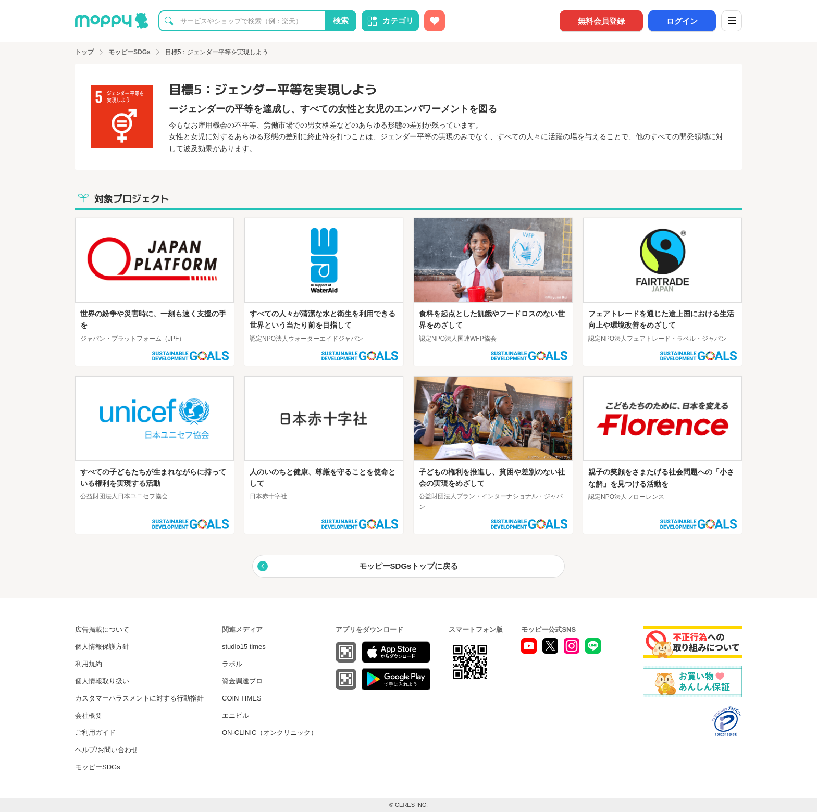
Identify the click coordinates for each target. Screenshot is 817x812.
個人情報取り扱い (102, 681)
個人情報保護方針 (102, 647)
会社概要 (88, 715)
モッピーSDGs (97, 767)
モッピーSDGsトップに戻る (409, 565)
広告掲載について (102, 629)
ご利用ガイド (95, 732)
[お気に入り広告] (434, 20)
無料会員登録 (601, 21)
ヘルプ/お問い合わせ (106, 750)
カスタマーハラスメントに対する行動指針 (139, 698)
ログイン (682, 21)
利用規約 (88, 664)
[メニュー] (731, 20)
